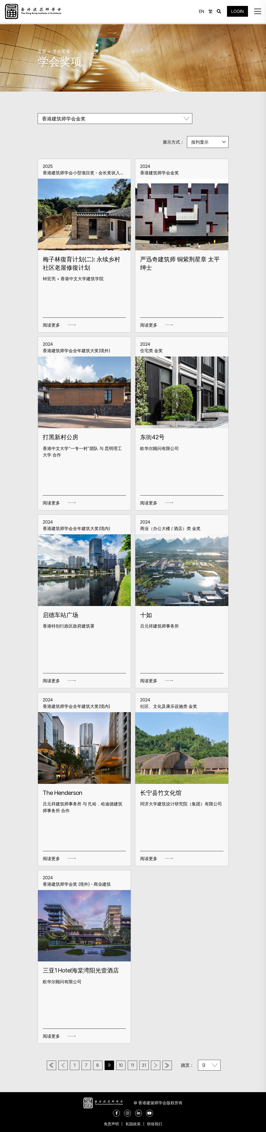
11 (135, 1065)
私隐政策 (133, 1123)
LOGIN (236, 12)
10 (122, 1065)
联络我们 (156, 1123)
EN (200, 12)
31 (148, 1065)
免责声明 (110, 1123)
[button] (256, 12)
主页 (42, 51)
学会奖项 (61, 51)
